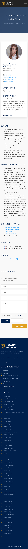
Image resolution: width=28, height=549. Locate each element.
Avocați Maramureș (9, 492)
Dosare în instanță (9, 404)
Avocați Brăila (7, 437)
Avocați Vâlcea (8, 530)
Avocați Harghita (8, 478)
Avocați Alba (7, 418)
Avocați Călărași (8, 448)
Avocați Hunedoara (9, 481)
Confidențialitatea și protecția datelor (14, 412)
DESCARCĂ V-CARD (7, 115)
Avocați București (8, 443)
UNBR (7, 358)
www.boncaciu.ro (9, 81)
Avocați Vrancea (8, 536)
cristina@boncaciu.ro (10, 77)
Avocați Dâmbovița (9, 465)
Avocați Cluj (7, 453)
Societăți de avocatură (10, 399)
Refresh (19, 316)
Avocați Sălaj (7, 512)
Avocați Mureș (8, 501)
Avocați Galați (7, 470)
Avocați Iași (7, 486)
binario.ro (18, 546)
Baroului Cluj (14, 259)
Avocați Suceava (8, 520)
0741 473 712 (7, 75)
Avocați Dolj (7, 468)
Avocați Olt (7, 506)
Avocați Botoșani (8, 435)
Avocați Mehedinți (9, 494)
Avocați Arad (7, 421)
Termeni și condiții (9, 409)
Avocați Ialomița (8, 484)
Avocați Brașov (8, 440)
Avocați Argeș (7, 424)
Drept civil (5, 373)
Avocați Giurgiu (8, 473)
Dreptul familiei (7, 381)
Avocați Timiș (7, 525)
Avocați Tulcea (8, 528)
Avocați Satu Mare (9, 514)
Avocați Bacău (7, 427)
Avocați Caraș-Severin (10, 451)
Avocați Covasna (8, 462)
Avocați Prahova (8, 509)
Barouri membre (8, 401)
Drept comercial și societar (11, 227)
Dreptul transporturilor (10, 234)
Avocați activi (7, 396)
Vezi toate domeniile (8, 386)
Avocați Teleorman (9, 522)
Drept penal (6, 370)
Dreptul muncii (8, 232)
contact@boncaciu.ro (10, 79)
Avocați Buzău (8, 445)
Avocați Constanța (9, 460)
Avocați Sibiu (7, 517)
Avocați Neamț (8, 504)
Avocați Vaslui (7, 533)
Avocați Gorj (7, 476)
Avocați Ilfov (7, 489)
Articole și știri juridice (10, 407)
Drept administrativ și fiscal (11, 230)
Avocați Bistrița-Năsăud (10, 432)
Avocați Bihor (7, 429)
